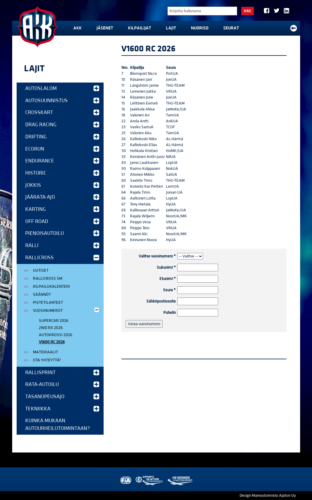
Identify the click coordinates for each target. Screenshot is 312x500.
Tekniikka (62, 408)
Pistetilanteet (48, 302)
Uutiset (40, 270)
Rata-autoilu (62, 384)
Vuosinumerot (66, 310)
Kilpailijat (139, 28)
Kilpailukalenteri (51, 286)
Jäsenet (104, 28)
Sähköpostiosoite (161, 301)
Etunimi (167, 278)
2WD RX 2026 (51, 327)
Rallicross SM (47, 278)
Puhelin (169, 312)
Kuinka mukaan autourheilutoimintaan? (57, 424)
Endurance (62, 160)
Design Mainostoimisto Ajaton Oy (268, 495)
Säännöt (42, 294)
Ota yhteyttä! (47, 360)
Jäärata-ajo (62, 197)
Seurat (231, 28)
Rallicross (62, 257)
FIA (125, 480)
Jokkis (62, 185)
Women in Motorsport (180, 480)
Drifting (62, 136)
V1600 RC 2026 (52, 342)
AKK (77, 28)
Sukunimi (166, 267)
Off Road (62, 221)
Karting (62, 209)
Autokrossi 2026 (55, 335)
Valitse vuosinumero (157, 256)
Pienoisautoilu (62, 233)
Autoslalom (62, 88)
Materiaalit (45, 352)
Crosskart (62, 112)
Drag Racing (62, 124)
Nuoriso (199, 28)
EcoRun (62, 148)
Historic (62, 173)
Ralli (62, 245)
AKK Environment (149, 480)
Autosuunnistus (62, 100)
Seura (169, 290)
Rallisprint (62, 372)
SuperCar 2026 (53, 320)
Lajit (171, 28)
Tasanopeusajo (62, 396)
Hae (247, 11)
